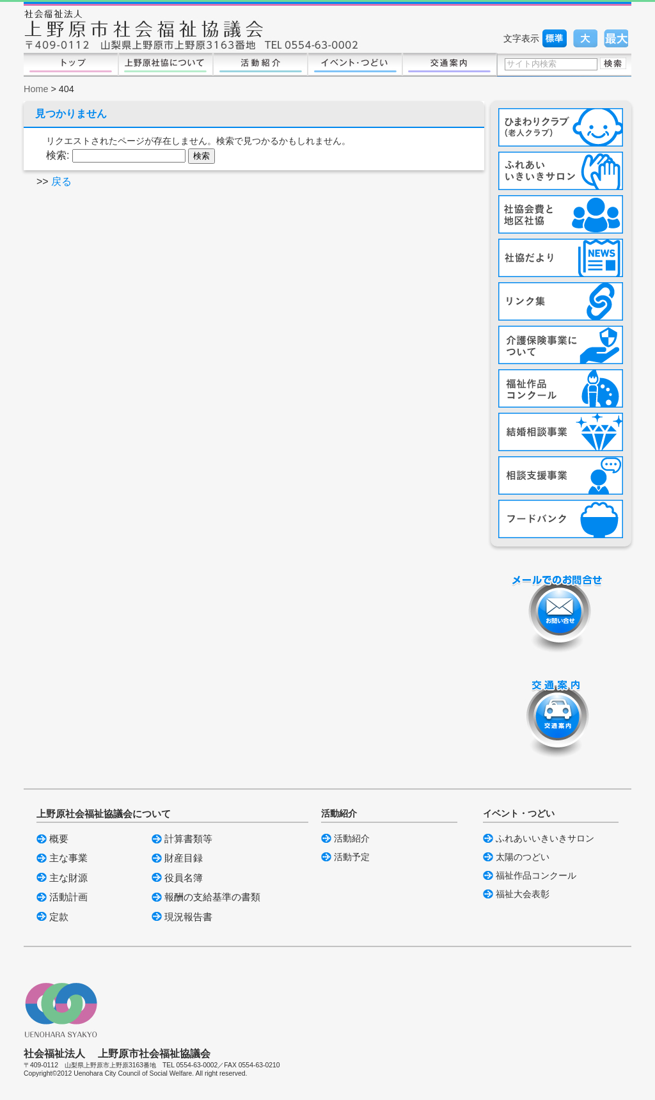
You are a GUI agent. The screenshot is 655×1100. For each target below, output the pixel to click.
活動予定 (352, 857)
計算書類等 (188, 838)
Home (36, 89)
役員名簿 (183, 877)
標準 (554, 38)
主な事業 (68, 857)
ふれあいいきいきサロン (545, 838)
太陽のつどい (522, 857)
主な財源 (68, 877)
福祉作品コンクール (536, 875)
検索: (57, 155)
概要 (58, 838)
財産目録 (183, 857)
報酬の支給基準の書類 (212, 896)
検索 (613, 63)
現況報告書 (188, 916)
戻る (61, 181)
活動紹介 (352, 838)
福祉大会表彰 (522, 894)
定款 (58, 916)
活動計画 (68, 896)
